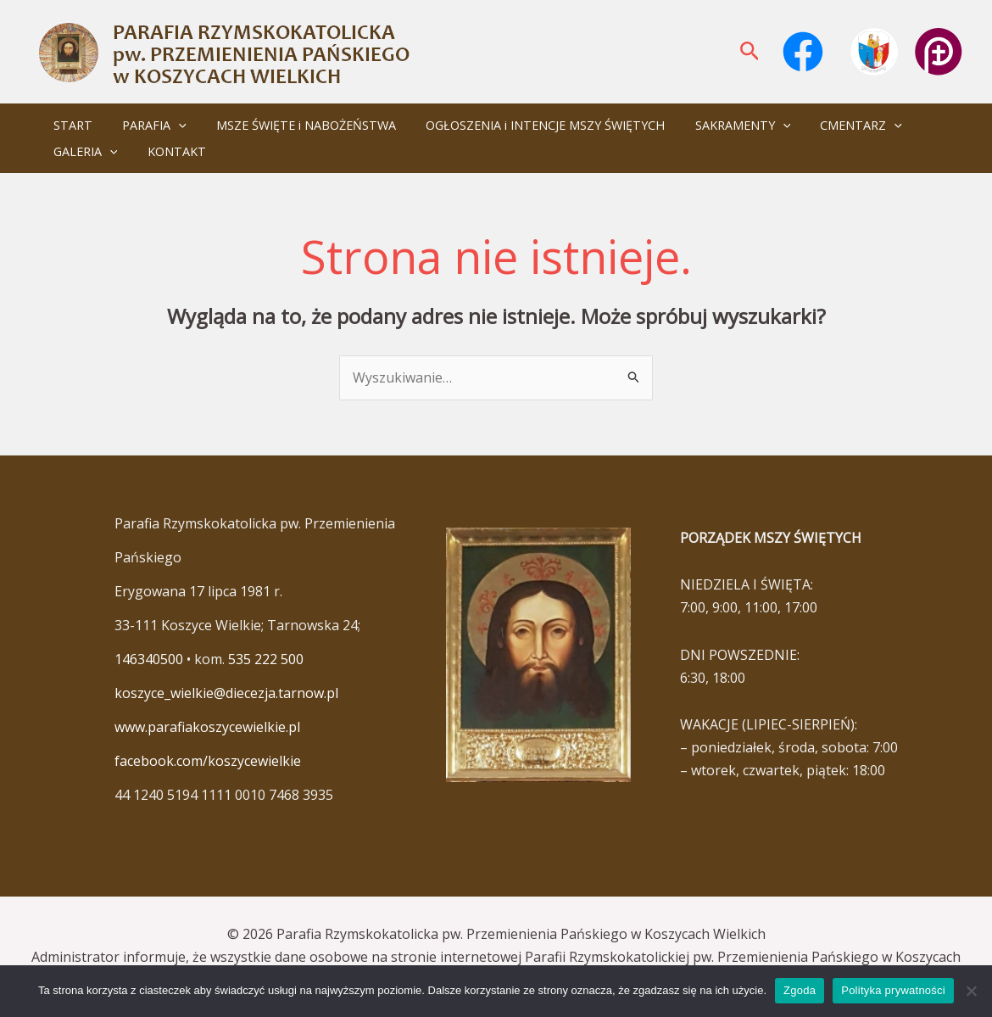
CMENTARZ (831, 125)
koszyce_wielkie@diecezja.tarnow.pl (226, 693)
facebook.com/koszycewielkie (207, 761)
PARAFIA (146, 125)
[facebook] (805, 51)
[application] (170, 125)
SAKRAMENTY (718, 125)
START (69, 125)
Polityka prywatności (893, 990)
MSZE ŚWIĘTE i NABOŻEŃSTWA (292, 125)
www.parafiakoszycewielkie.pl (207, 727)
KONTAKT (168, 151)
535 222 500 (266, 659)
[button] (750, 52)
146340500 (148, 659)
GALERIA (82, 151)
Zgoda (799, 990)
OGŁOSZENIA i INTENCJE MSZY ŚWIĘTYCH (525, 125)
